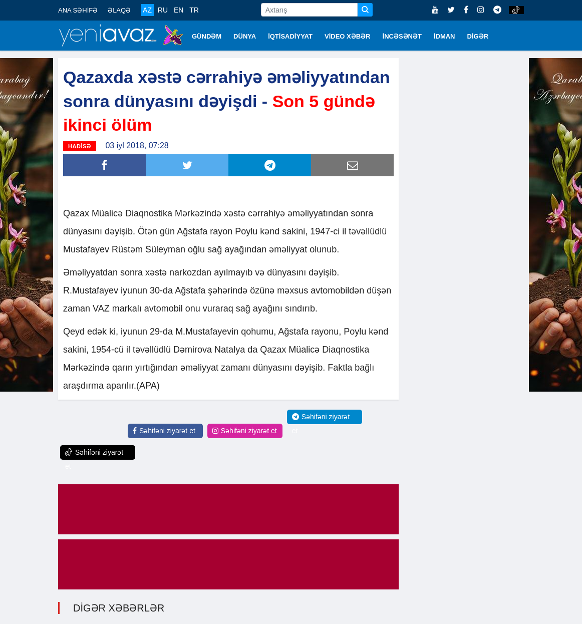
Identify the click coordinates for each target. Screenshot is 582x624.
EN (178, 10)
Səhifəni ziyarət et (164, 431)
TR (194, 10)
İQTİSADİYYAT (290, 36)
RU (163, 10)
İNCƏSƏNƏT (402, 36)
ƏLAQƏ (119, 10)
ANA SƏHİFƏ (78, 10)
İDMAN (444, 36)
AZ (147, 10)
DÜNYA (244, 36)
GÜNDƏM (206, 36)
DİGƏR (478, 36)
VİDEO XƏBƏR (348, 36)
